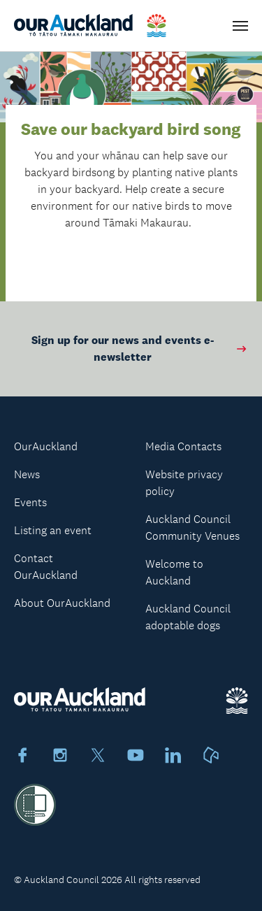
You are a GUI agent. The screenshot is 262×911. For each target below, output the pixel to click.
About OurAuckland (62, 603)
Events (30, 502)
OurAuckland (46, 446)
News (27, 474)
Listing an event (53, 530)
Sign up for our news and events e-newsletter (139, 348)
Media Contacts (183, 446)
